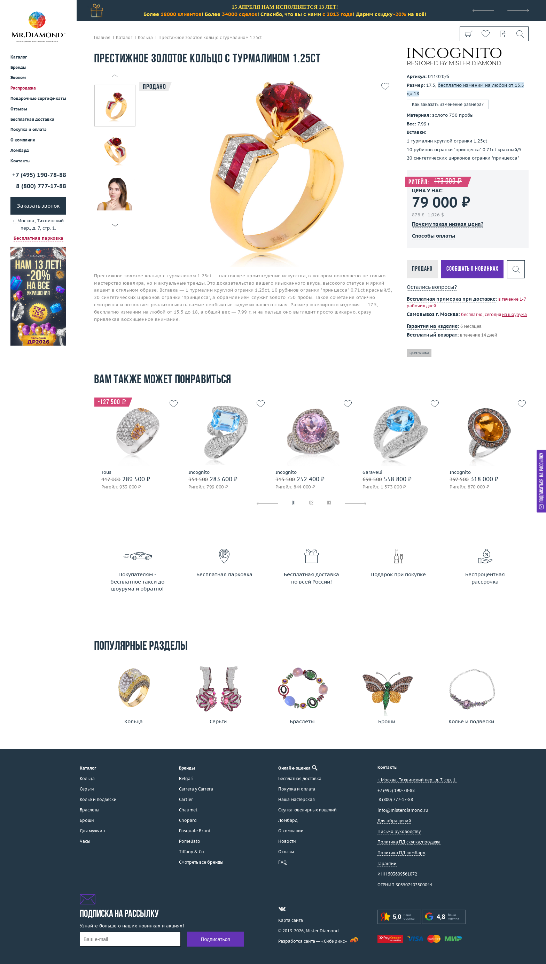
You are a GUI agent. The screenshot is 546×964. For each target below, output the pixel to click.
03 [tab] (329, 503)
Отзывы (18, 108)
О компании (23, 139)
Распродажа (23, 88)
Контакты (20, 160)
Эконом (18, 77)
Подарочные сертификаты (38, 98)
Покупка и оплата (28, 129)
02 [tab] (311, 503)
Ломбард (19, 150)
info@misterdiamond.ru (402, 810)
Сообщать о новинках (472, 269)
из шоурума (514, 314)
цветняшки (419, 352)
